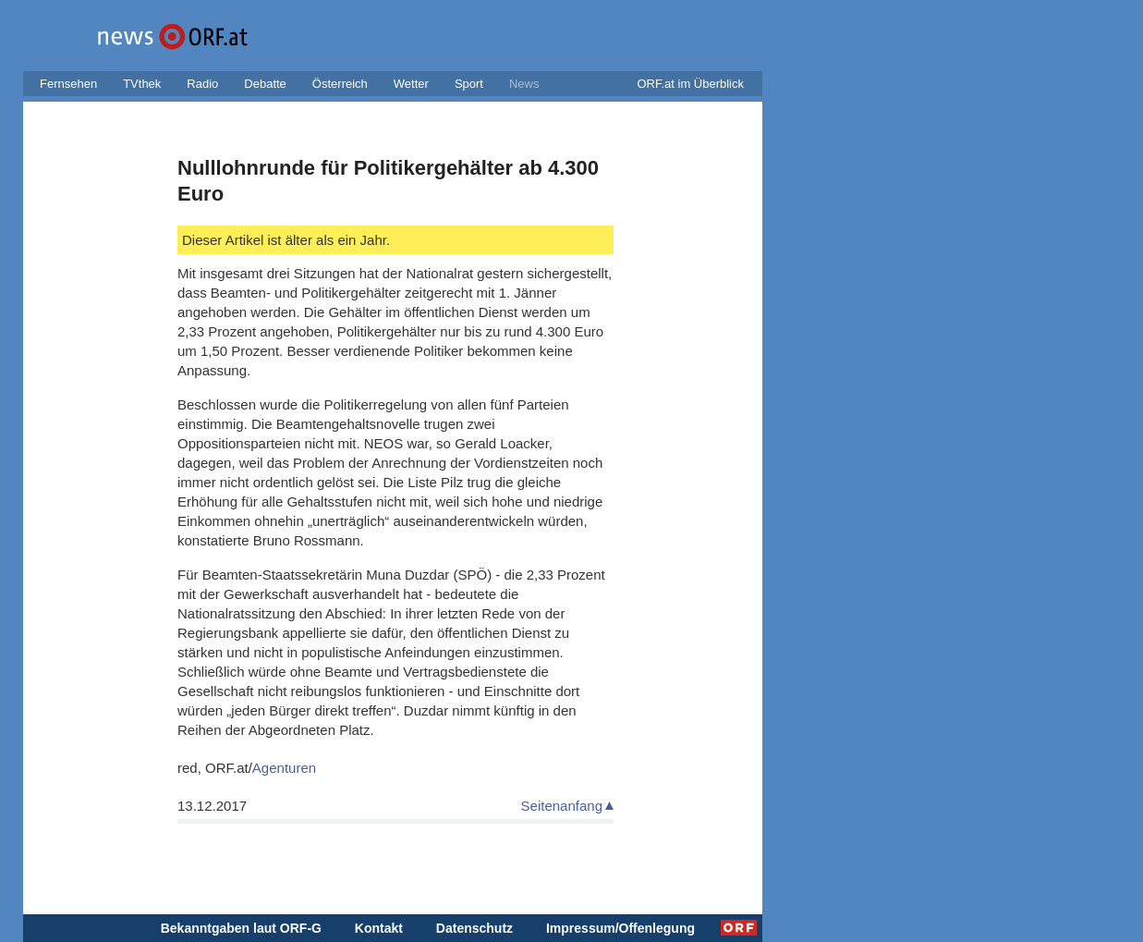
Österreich (340, 84)
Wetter (411, 84)
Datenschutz (474, 928)
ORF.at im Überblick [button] (690, 84)
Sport (469, 84)
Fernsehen (68, 84)
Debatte (265, 84)
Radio (202, 84)
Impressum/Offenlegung (620, 928)
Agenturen (284, 768)
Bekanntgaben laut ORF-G (241, 928)
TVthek (142, 84)
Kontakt (379, 928)
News (524, 84)
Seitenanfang (561, 806)
